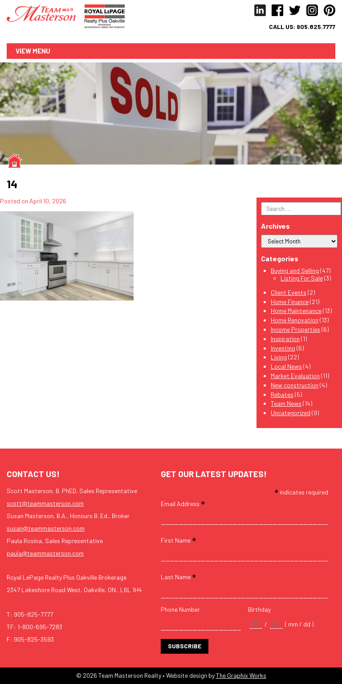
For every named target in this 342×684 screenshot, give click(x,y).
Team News (286, 403)
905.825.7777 (316, 26)
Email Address (183, 503)
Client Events (288, 292)
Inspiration (285, 338)
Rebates (282, 394)
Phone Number (180, 609)
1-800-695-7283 (39, 626)
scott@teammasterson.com (45, 503)
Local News (286, 366)
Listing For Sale (302, 278)
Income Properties (295, 329)
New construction (294, 385)
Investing (283, 348)
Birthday (259, 609)
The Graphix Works (241, 675)
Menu (41, 51)
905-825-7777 (33, 614)
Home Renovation (294, 320)
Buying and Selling (295, 270)
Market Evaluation (295, 375)
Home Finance (290, 301)
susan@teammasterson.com (46, 528)
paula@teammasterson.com (45, 553)
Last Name (178, 576)
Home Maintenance (296, 310)
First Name (178, 539)
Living (279, 357)
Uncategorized (290, 412)
